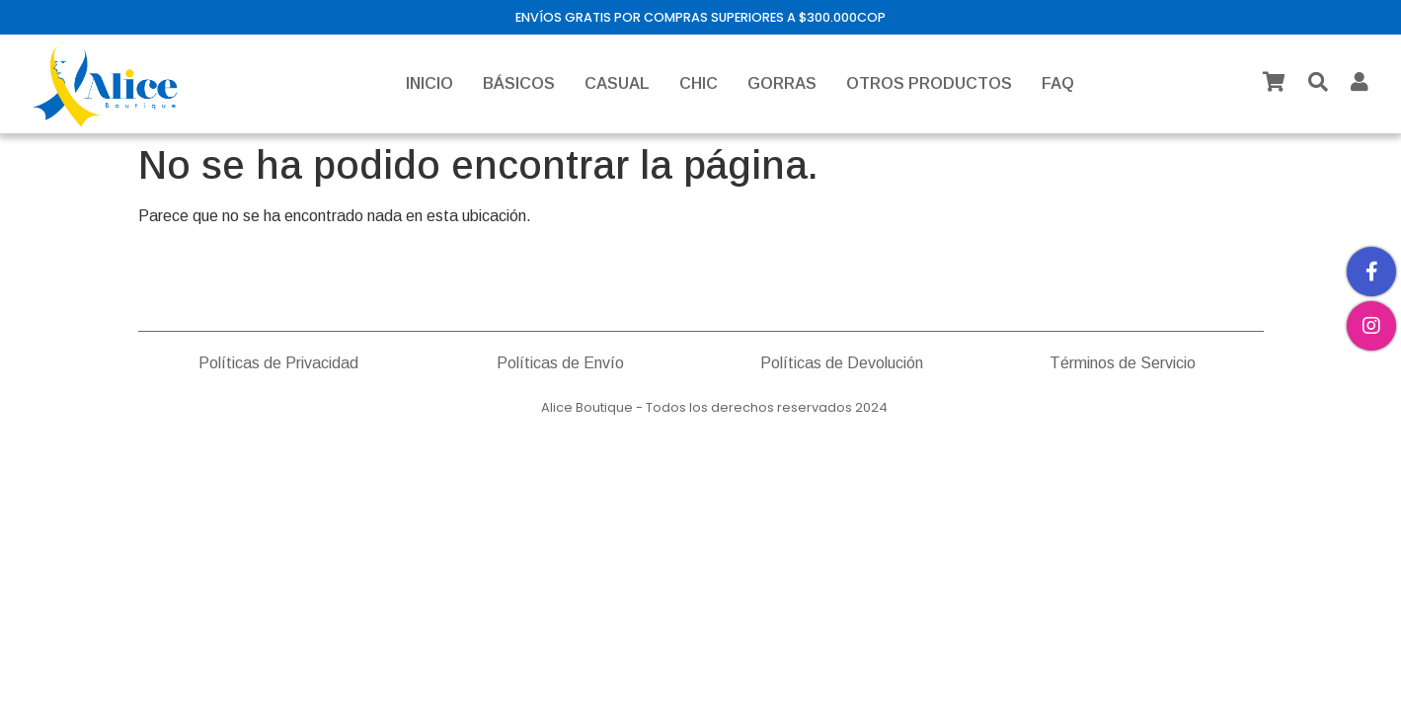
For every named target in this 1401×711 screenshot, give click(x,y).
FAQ (1058, 83)
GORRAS (782, 83)
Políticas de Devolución (841, 363)
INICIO (429, 83)
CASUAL (617, 83)
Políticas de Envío (560, 363)
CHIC (698, 83)
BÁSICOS (519, 83)
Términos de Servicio (1123, 363)
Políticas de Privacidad (278, 363)
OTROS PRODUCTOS (929, 83)
